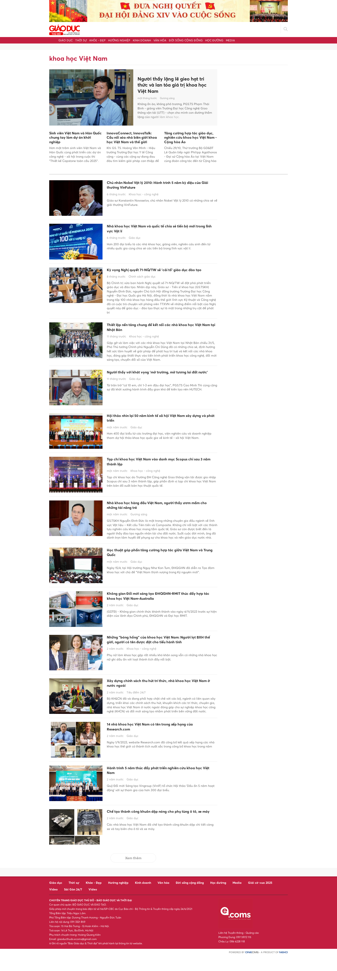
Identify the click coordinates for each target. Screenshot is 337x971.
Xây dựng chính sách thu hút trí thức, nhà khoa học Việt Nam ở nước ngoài (159, 697)
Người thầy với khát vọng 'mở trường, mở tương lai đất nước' (160, 386)
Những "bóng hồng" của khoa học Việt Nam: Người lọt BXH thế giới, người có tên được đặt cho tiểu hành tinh (158, 657)
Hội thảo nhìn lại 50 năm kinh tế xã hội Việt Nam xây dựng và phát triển (160, 429)
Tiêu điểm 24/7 (136, 708)
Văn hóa (159, 40)
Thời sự (81, 40)
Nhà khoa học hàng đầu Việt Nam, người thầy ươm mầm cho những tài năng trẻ (158, 517)
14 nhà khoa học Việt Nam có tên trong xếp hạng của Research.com (161, 743)
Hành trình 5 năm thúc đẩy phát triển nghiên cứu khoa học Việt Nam (161, 786)
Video (53, 904)
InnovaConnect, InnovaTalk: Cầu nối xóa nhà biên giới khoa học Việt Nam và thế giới (132, 137)
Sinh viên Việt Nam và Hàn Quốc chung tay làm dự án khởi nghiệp (75, 137)
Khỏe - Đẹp (97, 40)
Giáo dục (65, 40)
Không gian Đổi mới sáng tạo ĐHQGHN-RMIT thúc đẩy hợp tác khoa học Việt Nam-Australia (158, 610)
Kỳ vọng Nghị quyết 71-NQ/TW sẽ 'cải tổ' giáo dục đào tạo (157, 274)
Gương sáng (167, 99)
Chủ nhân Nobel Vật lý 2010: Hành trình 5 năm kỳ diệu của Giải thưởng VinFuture (161, 186)
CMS (252, 967)
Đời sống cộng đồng (186, 40)
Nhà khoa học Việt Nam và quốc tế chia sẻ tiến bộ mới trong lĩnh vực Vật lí (159, 230)
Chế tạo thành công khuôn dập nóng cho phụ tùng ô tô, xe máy (157, 830)
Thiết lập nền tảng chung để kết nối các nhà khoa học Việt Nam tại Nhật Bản (161, 336)
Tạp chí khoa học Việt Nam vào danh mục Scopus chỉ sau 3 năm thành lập (153, 473)
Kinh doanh (142, 40)
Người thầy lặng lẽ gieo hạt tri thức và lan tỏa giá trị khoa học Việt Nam (174, 85)
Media (230, 40)
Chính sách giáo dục (142, 284)
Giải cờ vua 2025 (260, 898)
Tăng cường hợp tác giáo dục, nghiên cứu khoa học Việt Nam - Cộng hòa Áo (190, 137)
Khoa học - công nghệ (143, 197)
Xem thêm (133, 873)
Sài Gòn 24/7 (73, 904)
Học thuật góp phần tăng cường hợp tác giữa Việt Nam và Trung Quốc (157, 567)
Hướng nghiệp (119, 40)
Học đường (214, 40)
